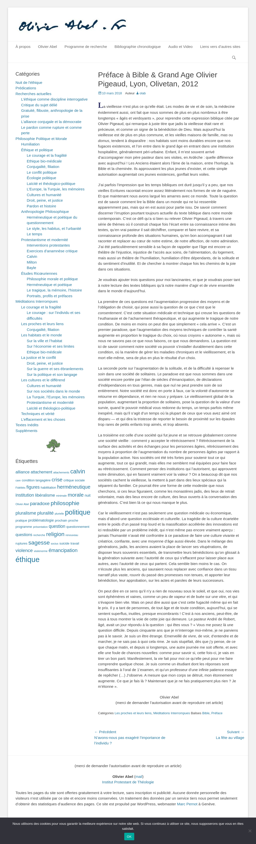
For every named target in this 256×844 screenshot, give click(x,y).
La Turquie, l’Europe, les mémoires (56, 397)
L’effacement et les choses (43, 419)
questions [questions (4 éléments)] (24, 535)
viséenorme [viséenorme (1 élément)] (41, 551)
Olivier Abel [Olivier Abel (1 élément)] (22, 504)
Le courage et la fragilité (47, 155)
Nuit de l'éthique (29, 82)
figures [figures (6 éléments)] (33, 487)
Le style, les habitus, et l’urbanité (54, 228)
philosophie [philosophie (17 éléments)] (65, 503)
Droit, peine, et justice (45, 200)
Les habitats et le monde (41, 335)
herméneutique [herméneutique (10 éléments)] (73, 487)
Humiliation (30, 144)
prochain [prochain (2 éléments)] (61, 520)
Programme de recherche (85, 46)
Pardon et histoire (41, 206)
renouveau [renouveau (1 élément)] (72, 535)
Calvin (32, 256)
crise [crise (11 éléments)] (57, 479)
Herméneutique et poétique (49, 284)
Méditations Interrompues (171, 713)
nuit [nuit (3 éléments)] (87, 495)
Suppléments (27, 430)
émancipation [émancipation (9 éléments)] (63, 550)
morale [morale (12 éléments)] (76, 495)
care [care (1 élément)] (18, 480)
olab (143, 93)
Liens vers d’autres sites (220, 46)
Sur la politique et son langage (52, 374)
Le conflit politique (42, 172)
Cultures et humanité (44, 195)
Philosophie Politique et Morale (41, 139)
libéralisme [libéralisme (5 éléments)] (45, 495)
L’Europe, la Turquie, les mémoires (55, 189)
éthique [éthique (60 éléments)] (28, 559)
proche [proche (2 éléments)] (73, 520)
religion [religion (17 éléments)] (55, 534)
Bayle (31, 268)
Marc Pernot (187, 804)
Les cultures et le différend (43, 380)
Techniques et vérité (37, 414)
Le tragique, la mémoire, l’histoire (54, 290)
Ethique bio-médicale (44, 161)
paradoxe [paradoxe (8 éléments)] (40, 503)
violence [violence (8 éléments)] (24, 550)
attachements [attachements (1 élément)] (61, 472)
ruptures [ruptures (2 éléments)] (21, 543)
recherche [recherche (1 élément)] (39, 535)
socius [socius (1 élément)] (54, 543)
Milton (32, 262)
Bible (206, 713)
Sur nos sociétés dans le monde (53, 391)
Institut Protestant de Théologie (128, 782)
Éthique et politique (37, 150)
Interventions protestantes (48, 245)
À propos (23, 46)
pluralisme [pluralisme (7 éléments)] (26, 513)
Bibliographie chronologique (137, 46)
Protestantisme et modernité (44, 240)
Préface (216, 713)
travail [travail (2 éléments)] (74, 543)
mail (139, 776)
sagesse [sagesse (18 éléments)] (39, 542)
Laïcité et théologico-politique (51, 183)
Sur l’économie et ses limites (50, 346)
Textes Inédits (27, 425)
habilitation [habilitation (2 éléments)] (48, 487)
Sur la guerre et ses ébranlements (55, 369)
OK (129, 837)
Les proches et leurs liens (132, 713)
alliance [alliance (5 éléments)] (23, 472)
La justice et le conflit (38, 357)
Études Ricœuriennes (39, 273)
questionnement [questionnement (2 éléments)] (78, 527)
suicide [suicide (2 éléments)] (65, 543)
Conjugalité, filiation (43, 166)
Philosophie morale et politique (52, 279)
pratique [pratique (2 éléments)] (21, 520)
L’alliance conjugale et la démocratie (51, 122)
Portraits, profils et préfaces (49, 296)
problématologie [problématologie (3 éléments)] (41, 520)
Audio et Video (180, 46)
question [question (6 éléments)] (57, 526)
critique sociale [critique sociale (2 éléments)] (74, 480)
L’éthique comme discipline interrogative (54, 99)
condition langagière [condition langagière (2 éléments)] (36, 480)
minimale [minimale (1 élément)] (61, 495)
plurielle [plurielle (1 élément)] (59, 513)
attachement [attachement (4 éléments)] (41, 472)
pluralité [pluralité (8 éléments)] (45, 513)
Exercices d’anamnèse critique (52, 251)
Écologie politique (41, 178)
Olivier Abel (47, 46)
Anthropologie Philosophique (45, 211)
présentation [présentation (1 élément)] (40, 526)
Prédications (26, 88)
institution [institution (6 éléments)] (25, 495)
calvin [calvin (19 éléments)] (77, 471)
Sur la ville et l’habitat (44, 341)
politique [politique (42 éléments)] (77, 512)
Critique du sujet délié (39, 105)
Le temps (34, 234)
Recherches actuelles (33, 94)
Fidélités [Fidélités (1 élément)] (21, 487)
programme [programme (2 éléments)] (24, 527)
